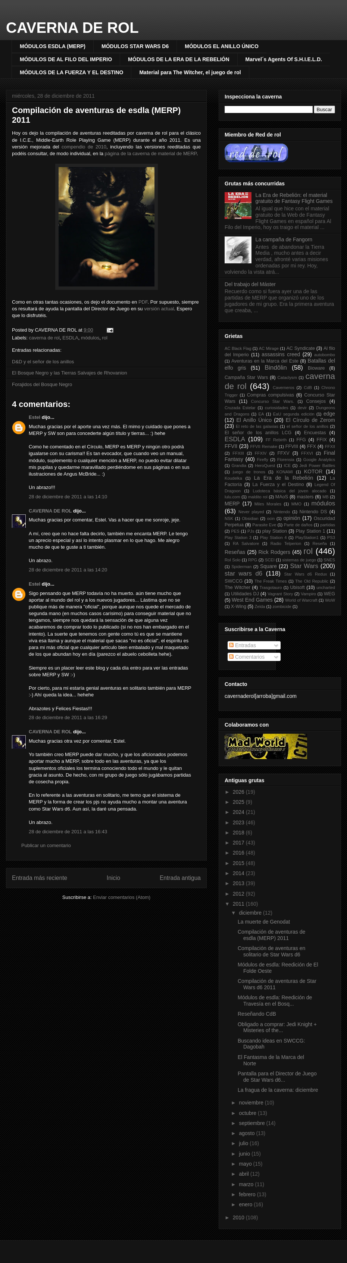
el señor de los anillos (307, 426)
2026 (239, 792)
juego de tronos (249, 472)
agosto (247, 1133)
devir (302, 407)
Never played (251, 512)
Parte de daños (298, 525)
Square (268, 566)
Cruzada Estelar (240, 407)
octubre (248, 1113)
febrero (248, 1194)
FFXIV (261, 453)
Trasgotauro (271, 587)
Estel (34, 417)
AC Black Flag (238, 348)
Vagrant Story (280, 594)
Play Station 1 (310, 531)
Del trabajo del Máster (250, 284)
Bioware (316, 368)
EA (261, 414)
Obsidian (250, 518)
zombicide (281, 606)
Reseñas (235, 552)
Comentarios (247, 657)
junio (245, 1154)
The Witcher (237, 587)
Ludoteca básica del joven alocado (289, 491)
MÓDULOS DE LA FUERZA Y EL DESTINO (71, 72)
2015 (239, 863)
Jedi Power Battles (317, 465)
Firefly (262, 459)
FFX (311, 446)
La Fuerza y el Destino (278, 484)
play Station (274, 531)
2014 (239, 873)
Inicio (113, 878)
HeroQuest (265, 465)
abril (244, 1174)
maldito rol (258, 497)
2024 (239, 812)
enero (246, 1204)
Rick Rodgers (274, 552)
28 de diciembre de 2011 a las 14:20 (68, 570)
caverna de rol (44, 338)
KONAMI (284, 472)
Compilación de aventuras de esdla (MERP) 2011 (271, 935)
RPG (252, 560)
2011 (239, 904)
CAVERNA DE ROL (72, 27)
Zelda (260, 606)
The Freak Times (270, 581)
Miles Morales (267, 504)
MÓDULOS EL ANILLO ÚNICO (222, 46)
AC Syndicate (300, 348)
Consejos (316, 401)
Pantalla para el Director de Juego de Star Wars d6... (277, 1077)
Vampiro (308, 594)
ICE (287, 465)
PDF (143, 302)
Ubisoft (297, 587)
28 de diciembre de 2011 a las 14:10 (68, 496)
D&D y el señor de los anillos (43, 361)
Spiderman (241, 566)
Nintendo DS (313, 511)
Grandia (238, 465)
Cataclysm (287, 377)
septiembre (252, 1123)
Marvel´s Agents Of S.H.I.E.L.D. (284, 59)
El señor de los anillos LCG (258, 432)
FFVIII (291, 446)
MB (325, 497)
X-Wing (238, 606)
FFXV (283, 453)
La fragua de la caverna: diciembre (278, 1090)
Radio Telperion (286, 543)
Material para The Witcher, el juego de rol (190, 72)
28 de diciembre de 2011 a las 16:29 (68, 717)
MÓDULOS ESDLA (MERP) (52, 46)
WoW (330, 600)
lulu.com (232, 497)
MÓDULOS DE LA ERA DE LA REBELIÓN (178, 59)
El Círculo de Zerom (310, 420)
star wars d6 (243, 573)
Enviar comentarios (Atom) (121, 897)
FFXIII (238, 453)
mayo (246, 1164)
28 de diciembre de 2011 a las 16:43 (68, 831)
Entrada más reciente (39, 878)
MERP (232, 504)
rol (104, 338)
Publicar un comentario (46, 845)
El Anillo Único (254, 420)
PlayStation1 (307, 537)
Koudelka (233, 478)
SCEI (270, 560)
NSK (229, 518)
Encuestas (315, 432)
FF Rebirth (276, 440)
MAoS (281, 496)
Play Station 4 (273, 537)
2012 (239, 894)
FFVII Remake (263, 446)
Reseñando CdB (257, 1014)
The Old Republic (311, 581)
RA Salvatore (246, 543)
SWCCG (234, 581)
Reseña (320, 543)
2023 (239, 822)
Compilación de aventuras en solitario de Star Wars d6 (271, 951)
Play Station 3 (238, 537)
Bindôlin (276, 367)
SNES (329, 560)
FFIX (322, 439)
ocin (271, 518)
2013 (239, 883)
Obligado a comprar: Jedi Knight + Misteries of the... (277, 1027)
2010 (239, 1217)
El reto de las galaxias (257, 426)
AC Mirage (269, 348)
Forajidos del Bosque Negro (42, 384)
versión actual (159, 308)
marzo (247, 1184)
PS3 (331, 537)
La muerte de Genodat (264, 922)
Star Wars (304, 566)
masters (305, 496)
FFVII (231, 446)
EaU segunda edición (294, 414)
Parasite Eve (264, 525)
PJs (250, 531)
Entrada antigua (180, 878)
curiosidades (276, 407)
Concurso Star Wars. (272, 401)
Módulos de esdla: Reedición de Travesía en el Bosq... (275, 1000)
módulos (90, 338)
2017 (239, 843)
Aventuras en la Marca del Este (264, 361)
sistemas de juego (299, 560)
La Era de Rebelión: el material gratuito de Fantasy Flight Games (294, 198)
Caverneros (283, 387)
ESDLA (70, 338)
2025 (239, 802)
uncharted (325, 587)
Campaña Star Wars (246, 377)
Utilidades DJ (245, 593)
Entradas (242, 645)
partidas (327, 525)
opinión (291, 518)
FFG (301, 439)
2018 (239, 833)
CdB (308, 387)
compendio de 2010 (84, 147)
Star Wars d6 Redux (305, 574)
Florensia (285, 459)
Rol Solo (233, 560)
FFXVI (307, 453)
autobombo (324, 354)
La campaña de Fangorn (284, 239)
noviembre (252, 1103)
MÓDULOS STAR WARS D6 (135, 46)
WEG (329, 593)
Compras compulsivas (270, 395)
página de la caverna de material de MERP (151, 153)
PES (235, 531)
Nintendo (281, 512)
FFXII (330, 446)
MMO (296, 504)
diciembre (251, 913)
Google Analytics (319, 459)
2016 (239, 853)
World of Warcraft (301, 600)
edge (329, 414)
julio (244, 1143)
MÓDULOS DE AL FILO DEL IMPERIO (66, 59)
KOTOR (313, 471)
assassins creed (281, 354)
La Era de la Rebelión (283, 478)
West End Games (252, 600)
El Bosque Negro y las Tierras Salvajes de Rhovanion (69, 373)
